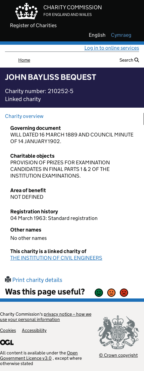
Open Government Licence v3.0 (39, 355)
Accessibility (34, 330)
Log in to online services (111, 48)
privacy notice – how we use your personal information (45, 316)
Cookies (8, 330)
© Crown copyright (118, 355)
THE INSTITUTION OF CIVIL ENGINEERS (56, 258)
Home (24, 60)
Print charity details (33, 280)
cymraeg (121, 35)
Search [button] (129, 60)
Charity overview (24, 116)
